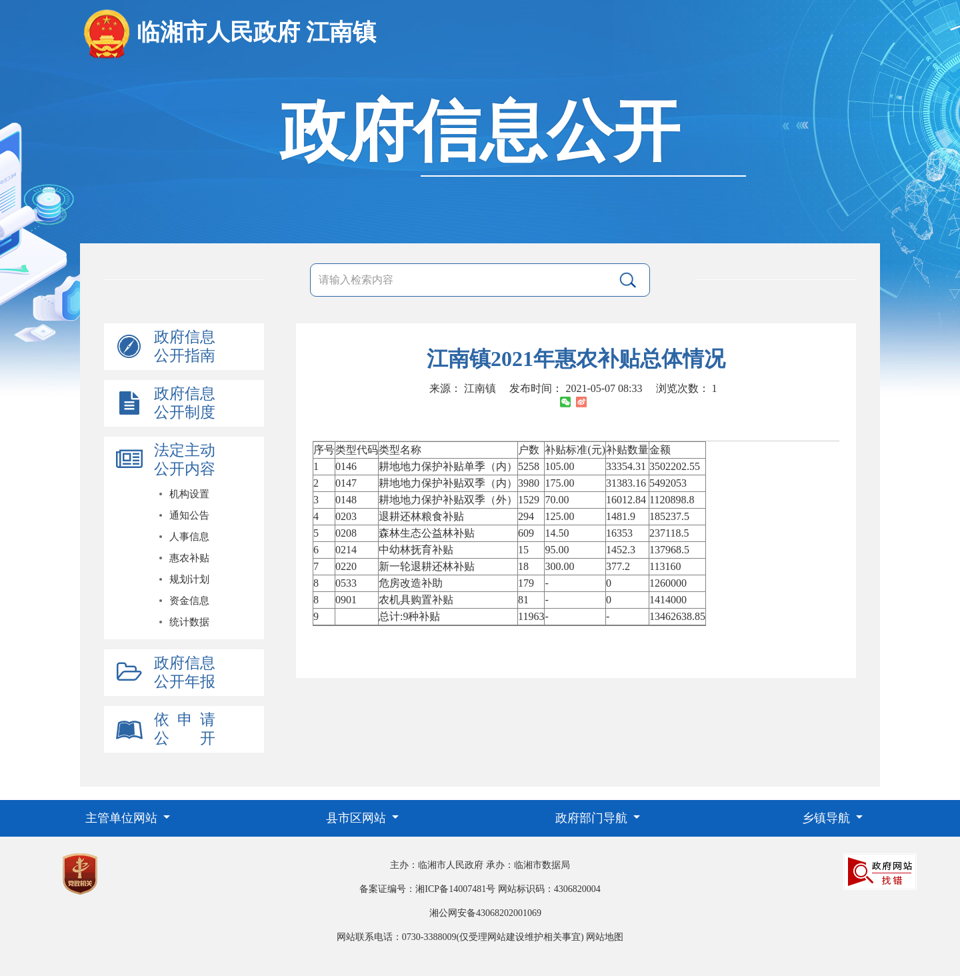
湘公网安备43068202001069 (485, 913)
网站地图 (604, 937)
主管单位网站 (123, 818)
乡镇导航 (827, 818)
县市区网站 (357, 818)
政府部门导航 (593, 818)
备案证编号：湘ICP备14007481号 (427, 889)
